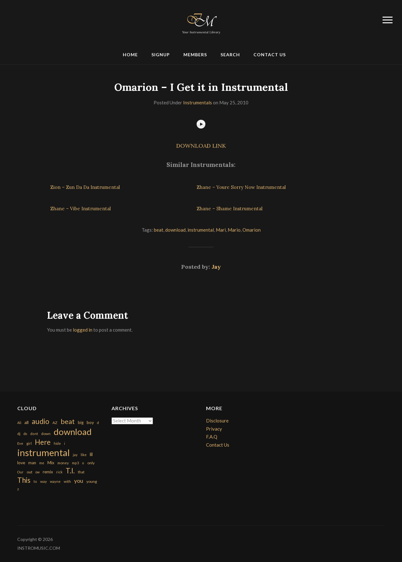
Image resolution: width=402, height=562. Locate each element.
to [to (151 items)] (35, 481)
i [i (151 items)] (64, 443)
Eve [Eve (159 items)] (20, 443)
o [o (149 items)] (83, 463)
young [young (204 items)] (91, 481)
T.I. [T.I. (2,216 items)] (70, 470)
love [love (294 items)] (21, 462)
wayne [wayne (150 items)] (55, 481)
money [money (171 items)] (63, 463)
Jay (216, 266)
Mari (221, 230)
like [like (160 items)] (84, 455)
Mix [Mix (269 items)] (50, 462)
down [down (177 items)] (46, 433)
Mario (234, 230)
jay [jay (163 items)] (75, 455)
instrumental (200, 230)
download (175, 230)
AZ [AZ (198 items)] (54, 422)
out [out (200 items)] (29, 472)
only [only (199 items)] (91, 462)
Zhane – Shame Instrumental (230, 209)
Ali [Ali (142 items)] (19, 423)
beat (158, 230)
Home (130, 54)
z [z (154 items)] (18, 489)
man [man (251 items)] (32, 462)
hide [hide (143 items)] (57, 443)
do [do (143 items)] (25, 434)
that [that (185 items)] (81, 472)
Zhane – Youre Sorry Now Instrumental (241, 187)
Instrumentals (197, 102)
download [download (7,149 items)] (73, 432)
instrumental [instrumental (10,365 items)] (43, 452)
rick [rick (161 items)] (59, 472)
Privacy (214, 429)
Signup (160, 54)
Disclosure (217, 420)
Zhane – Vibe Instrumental (80, 209)
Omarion (251, 230)
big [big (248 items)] (81, 422)
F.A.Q (211, 436)
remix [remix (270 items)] (48, 471)
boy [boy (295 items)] (90, 422)
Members (195, 54)
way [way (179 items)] (43, 481)
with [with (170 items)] (67, 481)
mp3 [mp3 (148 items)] (75, 463)
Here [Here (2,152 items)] (43, 442)
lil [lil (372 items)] (91, 454)
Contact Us (269, 54)
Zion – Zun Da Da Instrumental (85, 187)
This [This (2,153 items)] (23, 480)
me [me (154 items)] (41, 463)
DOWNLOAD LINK (201, 145)
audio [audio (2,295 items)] (40, 421)
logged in (82, 330)
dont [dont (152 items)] (34, 434)
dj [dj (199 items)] (18, 433)
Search (230, 54)
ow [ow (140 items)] (37, 472)
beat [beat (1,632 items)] (68, 421)
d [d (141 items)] (98, 423)
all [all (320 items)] (26, 422)
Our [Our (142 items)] (20, 472)
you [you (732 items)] (78, 480)
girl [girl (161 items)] (29, 443)
